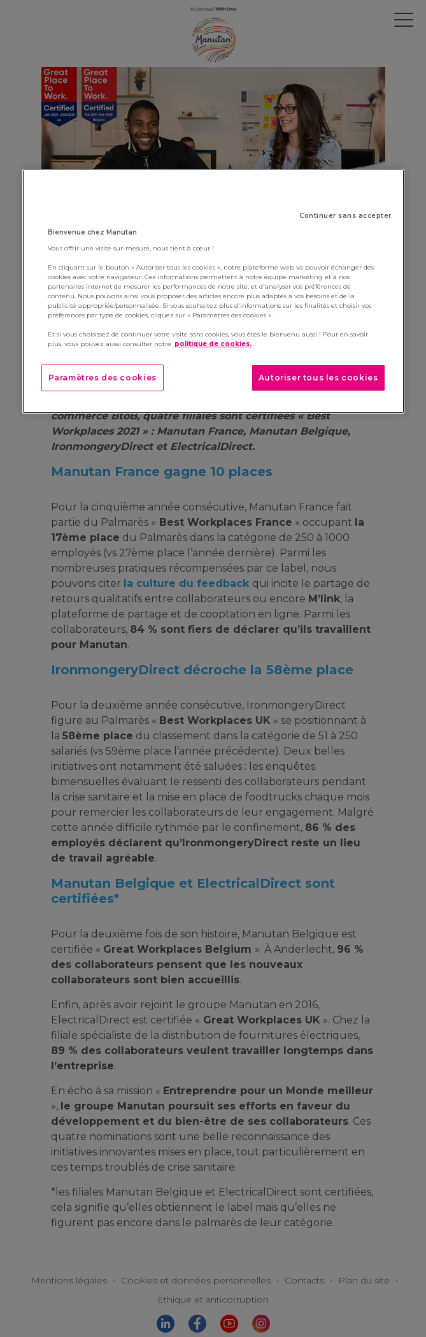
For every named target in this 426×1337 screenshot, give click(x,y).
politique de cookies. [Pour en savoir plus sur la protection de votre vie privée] (213, 344)
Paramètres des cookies (102, 377)
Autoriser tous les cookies (318, 377)
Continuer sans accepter (345, 216)
